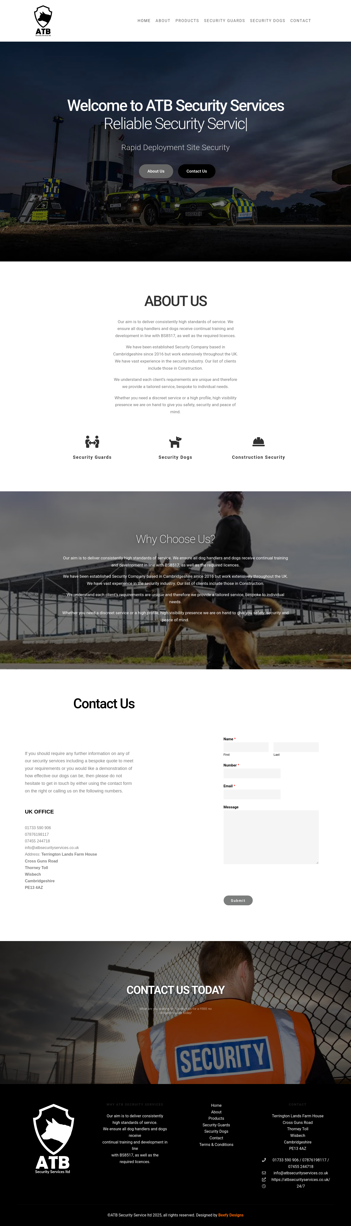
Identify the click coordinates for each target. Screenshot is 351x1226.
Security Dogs (216, 1131)
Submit (316, 900)
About (216, 1112)
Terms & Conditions (216, 1144)
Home (216, 1105)
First (304, 754)
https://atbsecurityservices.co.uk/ (296, 1179)
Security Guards (216, 1125)
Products (216, 1118)
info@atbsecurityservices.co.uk (295, 1173)
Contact (216, 1138)
